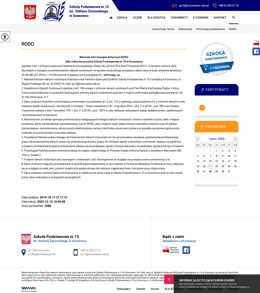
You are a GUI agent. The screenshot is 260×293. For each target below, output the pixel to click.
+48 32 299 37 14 (225, 5)
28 (210, 171)
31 (229, 171)
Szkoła (122, 17)
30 (223, 171)
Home (170, 29)
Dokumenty (179, 17)
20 (204, 166)
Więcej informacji (202, 108)
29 (216, 171)
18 (235, 161)
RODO (28, 44)
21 (210, 166)
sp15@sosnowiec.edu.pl (190, 5)
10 (229, 156)
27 (204, 171)
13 (204, 161)
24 (229, 166)
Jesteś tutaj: (159, 29)
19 (198, 166)
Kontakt (220, 17)
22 (216, 166)
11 (235, 156)
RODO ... (231, 29)
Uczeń (137, 17)
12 (198, 161)
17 (229, 161)
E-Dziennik (200, 17)
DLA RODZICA (156, 17)
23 (223, 166)
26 (198, 171)
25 (235, 166)
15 (216, 161)
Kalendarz (111, 17)
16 (223, 161)
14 (210, 161)
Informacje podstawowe (208, 29)
